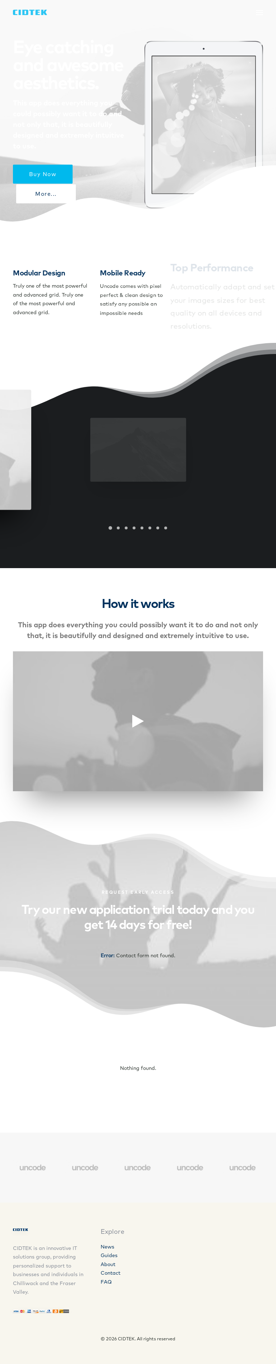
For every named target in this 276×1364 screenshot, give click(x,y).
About (108, 1264)
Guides (109, 1255)
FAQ (106, 1282)
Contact (110, 1273)
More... (46, 193)
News (107, 1246)
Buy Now (43, 174)
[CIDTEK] (30, 12)
